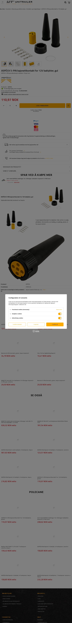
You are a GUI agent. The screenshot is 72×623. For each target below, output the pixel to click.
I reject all (36, 324)
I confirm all (55, 324)
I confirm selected (17, 324)
